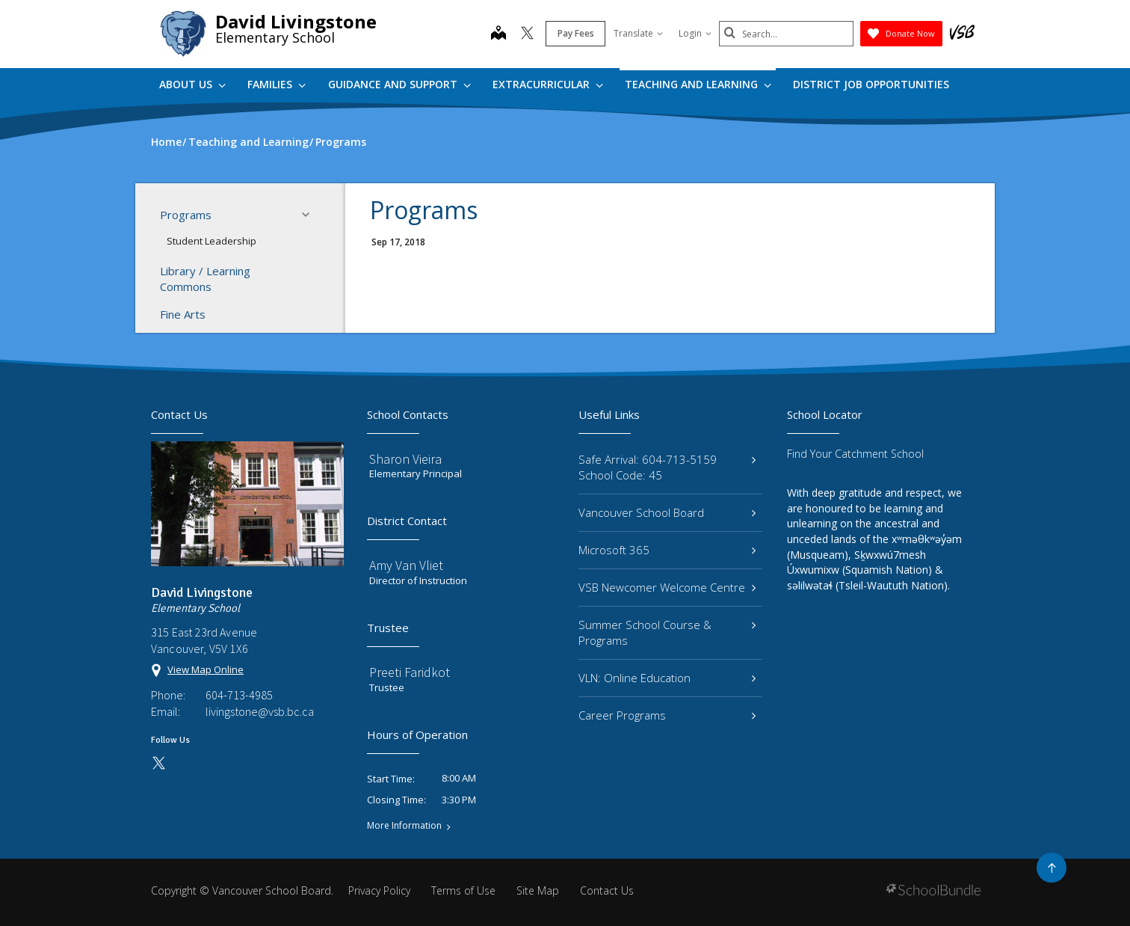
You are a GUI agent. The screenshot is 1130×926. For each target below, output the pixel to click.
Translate (638, 33)
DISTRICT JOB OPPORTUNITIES (871, 84)
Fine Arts (183, 314)
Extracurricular (548, 84)
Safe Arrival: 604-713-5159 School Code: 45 (667, 467)
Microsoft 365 (667, 549)
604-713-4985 (239, 694)
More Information (404, 826)
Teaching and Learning (698, 84)
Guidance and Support (399, 84)
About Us (192, 84)
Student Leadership (211, 241)
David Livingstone (296, 21)
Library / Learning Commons (205, 278)
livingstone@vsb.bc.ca (260, 711)
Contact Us (607, 890)
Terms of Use (463, 890)
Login (695, 33)
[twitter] (527, 34)
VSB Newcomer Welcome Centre (667, 587)
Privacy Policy (379, 890)
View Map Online (205, 669)
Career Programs (667, 715)
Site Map (537, 890)
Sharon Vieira (405, 458)
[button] (310, 214)
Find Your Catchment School (855, 454)
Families (276, 84)
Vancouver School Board (667, 512)
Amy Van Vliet (406, 565)
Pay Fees (576, 33)
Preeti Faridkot (409, 672)
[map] (498, 34)
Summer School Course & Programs (667, 632)
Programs (239, 214)
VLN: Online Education (667, 677)
